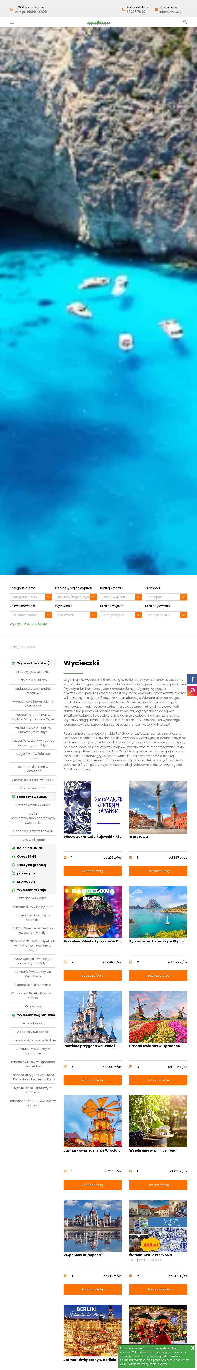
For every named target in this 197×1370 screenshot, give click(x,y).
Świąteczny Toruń (32, 788)
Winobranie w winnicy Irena (32, 907)
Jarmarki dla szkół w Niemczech (33, 768)
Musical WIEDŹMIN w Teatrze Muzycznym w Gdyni (32, 742)
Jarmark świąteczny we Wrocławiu (33, 974)
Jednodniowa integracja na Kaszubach (32, 703)
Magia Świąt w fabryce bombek (33, 756)
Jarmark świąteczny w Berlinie (33, 1040)
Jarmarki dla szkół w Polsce (32, 780)
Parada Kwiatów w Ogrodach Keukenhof (33, 1064)
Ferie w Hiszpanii (33, 839)
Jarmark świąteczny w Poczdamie (33, 1051)
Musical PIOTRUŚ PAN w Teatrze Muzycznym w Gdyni (32, 717)
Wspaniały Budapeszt (33, 1032)
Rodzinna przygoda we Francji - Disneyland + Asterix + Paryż (32, 1077)
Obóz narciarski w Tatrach (33, 831)
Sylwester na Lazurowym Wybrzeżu (33, 1090)
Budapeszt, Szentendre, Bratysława (33, 690)
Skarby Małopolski (33, 898)
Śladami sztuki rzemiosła (33, 985)
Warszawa (33, 1006)
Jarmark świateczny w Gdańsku (33, 917)
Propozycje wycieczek (33, 671)
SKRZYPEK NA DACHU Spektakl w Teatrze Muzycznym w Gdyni (33, 945)
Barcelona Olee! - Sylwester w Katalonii (33, 1103)
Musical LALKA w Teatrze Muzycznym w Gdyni (32, 729)
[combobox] (31, 597)
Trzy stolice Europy (32, 680)
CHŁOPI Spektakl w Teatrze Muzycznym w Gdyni (32, 930)
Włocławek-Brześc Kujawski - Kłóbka (33, 995)
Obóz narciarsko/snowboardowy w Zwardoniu (33, 818)
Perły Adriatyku (32, 1023)
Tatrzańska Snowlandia (32, 805)
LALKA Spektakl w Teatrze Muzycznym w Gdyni (32, 961)
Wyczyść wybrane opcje (28, 624)
